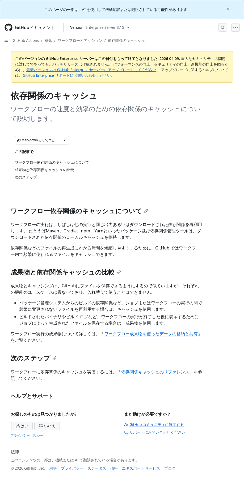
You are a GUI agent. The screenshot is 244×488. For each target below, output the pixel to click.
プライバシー (72, 468)
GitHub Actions (26, 40)
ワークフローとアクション (80, 40)
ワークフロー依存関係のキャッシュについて (79, 210)
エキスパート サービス (141, 468)
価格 (114, 468)
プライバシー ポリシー (27, 435)
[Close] (229, 9)
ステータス (96, 468)
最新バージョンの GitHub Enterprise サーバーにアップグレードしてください (91, 69)
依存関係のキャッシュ (126, 40)
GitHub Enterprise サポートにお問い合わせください (67, 75)
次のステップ (34, 357)
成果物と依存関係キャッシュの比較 (66, 272)
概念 (48, 40)
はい (22, 425)
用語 (53, 468)
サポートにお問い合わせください (154, 432)
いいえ (47, 425)
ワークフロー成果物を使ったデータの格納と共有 (151, 334)
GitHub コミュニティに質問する (154, 424)
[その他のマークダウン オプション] (64, 140)
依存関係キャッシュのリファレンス (155, 372)
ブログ (169, 468)
